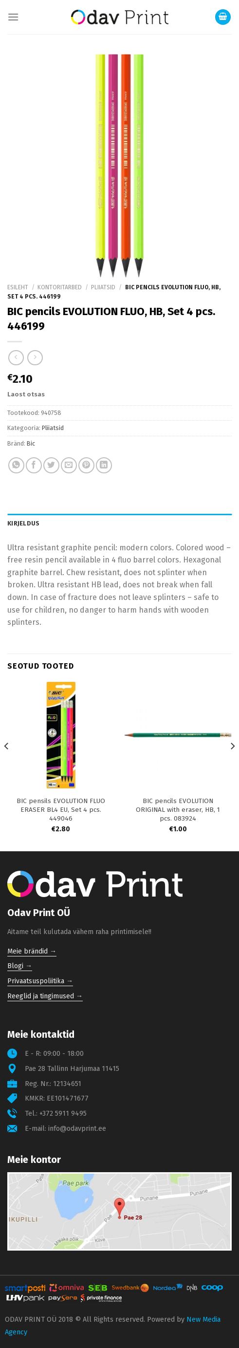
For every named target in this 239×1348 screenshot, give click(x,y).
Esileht (17, 287)
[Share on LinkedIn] (104, 465)
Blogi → (19, 966)
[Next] (232, 765)
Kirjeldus (23, 523)
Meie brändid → (31, 951)
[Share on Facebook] (34, 465)
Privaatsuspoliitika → (40, 981)
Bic (31, 443)
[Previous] (7, 765)
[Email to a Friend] (69, 465)
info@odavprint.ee (77, 1128)
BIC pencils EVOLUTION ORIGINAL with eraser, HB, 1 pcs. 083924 (178, 810)
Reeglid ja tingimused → (45, 996)
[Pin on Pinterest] (86, 465)
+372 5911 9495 (63, 1113)
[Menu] (13, 17)
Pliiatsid (103, 287)
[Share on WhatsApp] (16, 465)
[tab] (119, 523)
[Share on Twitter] (51, 465)
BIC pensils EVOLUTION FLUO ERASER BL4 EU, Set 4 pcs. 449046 (61, 810)
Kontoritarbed (59, 287)
